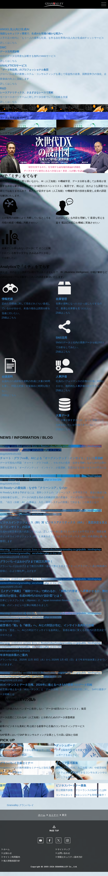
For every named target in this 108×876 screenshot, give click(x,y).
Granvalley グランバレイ (20, 805)
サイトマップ (64, 849)
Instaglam (67, 840)
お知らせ (7, 853)
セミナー (53, 815)
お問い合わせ (64, 853)
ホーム (41, 815)
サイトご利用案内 (11, 857)
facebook (49, 840)
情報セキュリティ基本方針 (70, 857)
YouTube (40, 840)
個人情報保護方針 (11, 861)
